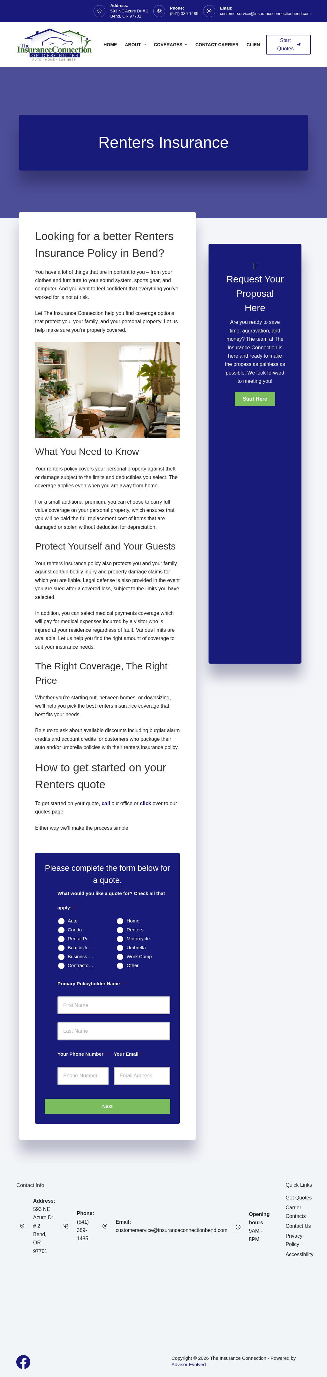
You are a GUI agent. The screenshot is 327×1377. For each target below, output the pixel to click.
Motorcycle (138, 938)
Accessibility (299, 1254)
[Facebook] (23, 1362)
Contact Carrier (217, 44)
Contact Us (298, 1226)
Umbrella (136, 947)
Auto (73, 920)
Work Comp (139, 956)
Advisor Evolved (188, 1364)
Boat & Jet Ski (83, 947)
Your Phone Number (82, 1054)
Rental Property (83, 938)
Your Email (128, 1054)
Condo (75, 929)
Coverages (171, 44)
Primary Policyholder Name (90, 983)
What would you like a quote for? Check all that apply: (111, 900)
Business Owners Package (83, 956)
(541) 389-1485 (184, 13)
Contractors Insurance (83, 965)
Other (132, 965)
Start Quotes (288, 44)
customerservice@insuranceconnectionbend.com (265, 13)
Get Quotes (298, 1197)
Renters (134, 929)
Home (110, 44)
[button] (255, 399)
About (136, 44)
